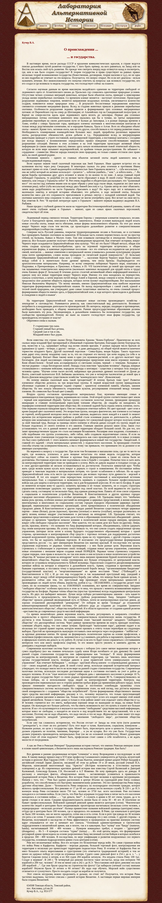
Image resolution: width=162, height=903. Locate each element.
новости (43, 25)
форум (138, 25)
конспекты (90, 25)
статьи (75, 25)
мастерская (122, 25)
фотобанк (58, 25)
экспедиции (106, 25)
